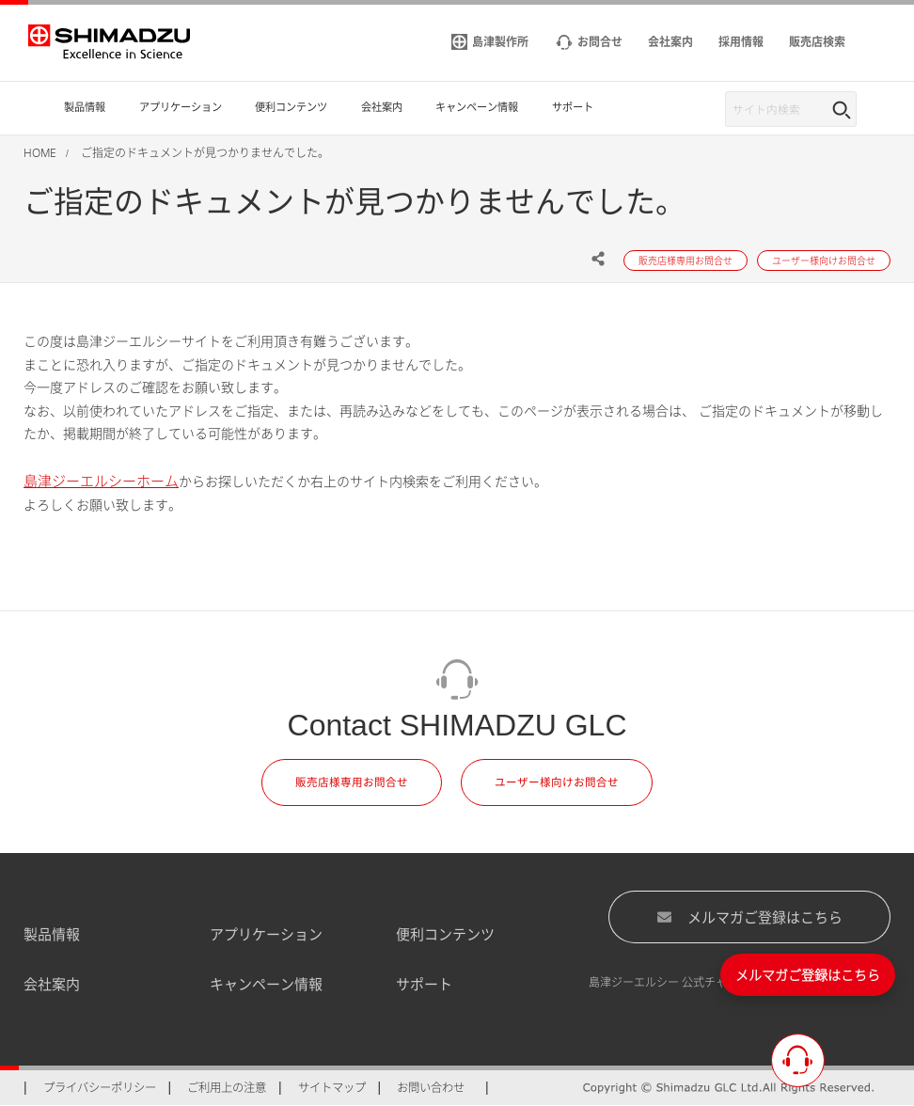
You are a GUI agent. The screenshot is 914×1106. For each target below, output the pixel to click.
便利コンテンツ (445, 933)
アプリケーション (266, 933)
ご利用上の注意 (226, 1088)
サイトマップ (332, 1088)
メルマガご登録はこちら (749, 916)
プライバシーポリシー (99, 1088)
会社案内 (52, 983)
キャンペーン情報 (266, 983)
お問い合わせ (431, 1088)
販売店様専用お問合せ (351, 782)
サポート (424, 983)
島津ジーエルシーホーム (101, 480)
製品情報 (52, 933)
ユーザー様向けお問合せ (557, 782)
